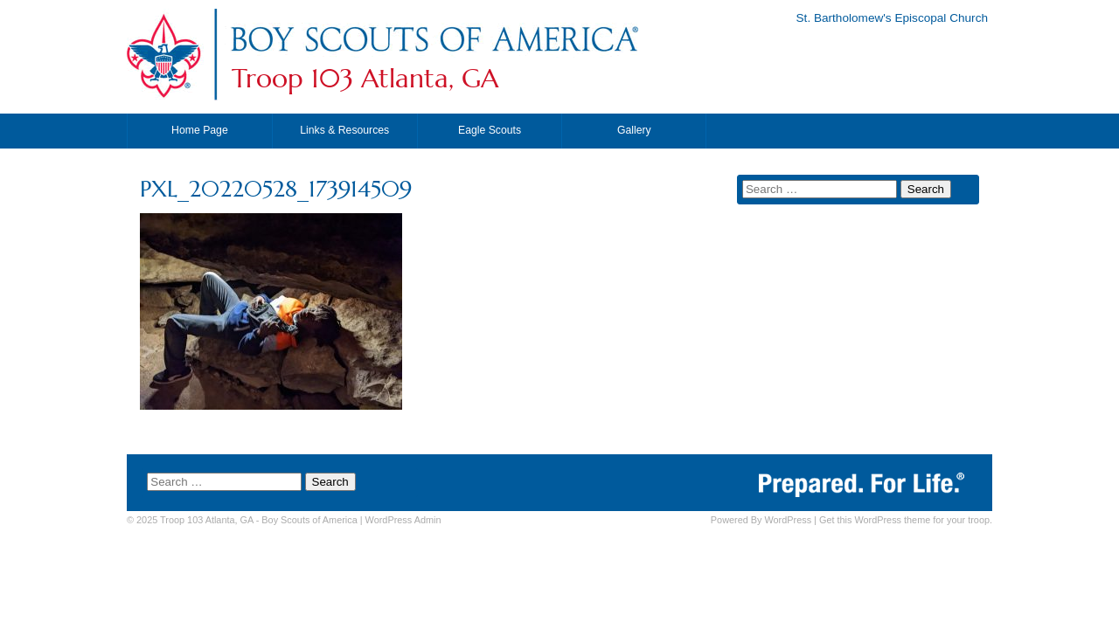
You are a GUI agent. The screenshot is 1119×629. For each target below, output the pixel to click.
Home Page (199, 130)
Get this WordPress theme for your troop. (905, 520)
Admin (403, 520)
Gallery (634, 130)
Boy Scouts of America (309, 520)
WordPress (787, 520)
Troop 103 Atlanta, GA (365, 78)
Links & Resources (344, 130)
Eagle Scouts (489, 130)
